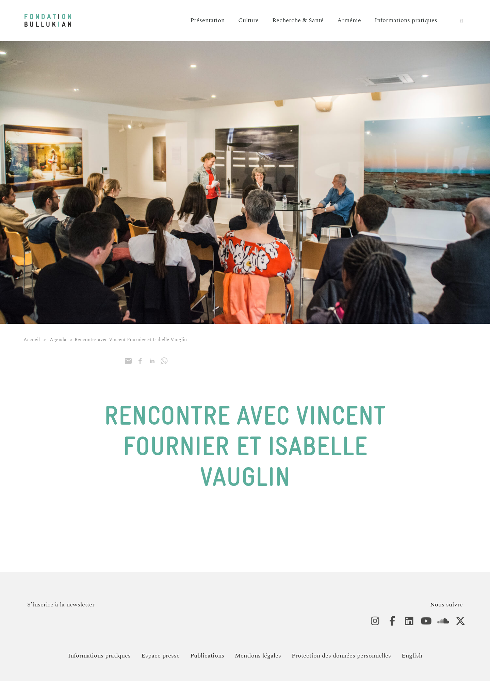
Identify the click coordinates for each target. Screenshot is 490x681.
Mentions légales (258, 655)
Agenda (58, 339)
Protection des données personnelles (341, 655)
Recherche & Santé (298, 20)
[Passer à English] (412, 656)
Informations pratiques (406, 20)
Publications (207, 655)
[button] (461, 21)
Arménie (349, 20)
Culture (248, 20)
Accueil (31, 339)
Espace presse (160, 655)
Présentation (207, 20)
